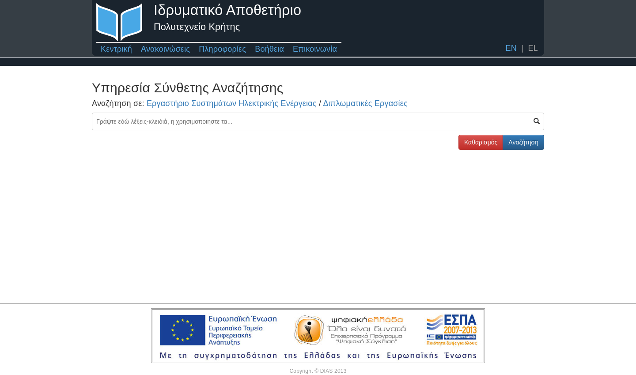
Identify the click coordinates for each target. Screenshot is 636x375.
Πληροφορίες (222, 49)
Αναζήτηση (523, 142)
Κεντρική (116, 49)
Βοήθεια (269, 49)
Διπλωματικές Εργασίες (365, 103)
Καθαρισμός (480, 142)
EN (510, 48)
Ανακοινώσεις (165, 49)
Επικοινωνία (315, 49)
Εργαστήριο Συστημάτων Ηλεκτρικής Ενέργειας (232, 103)
